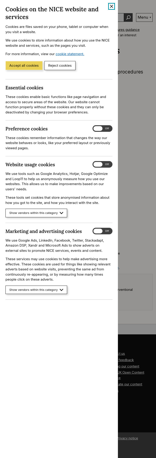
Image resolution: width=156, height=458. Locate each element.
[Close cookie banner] (111, 6)
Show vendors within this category (36, 213)
